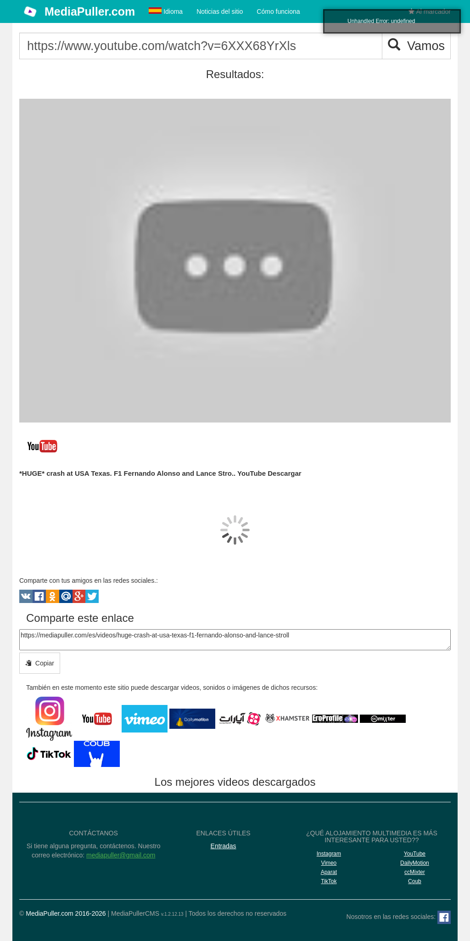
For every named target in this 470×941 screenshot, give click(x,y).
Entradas (223, 846)
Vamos (416, 46)
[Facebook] (444, 917)
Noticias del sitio (219, 11)
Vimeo (328, 863)
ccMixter (414, 872)
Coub (414, 881)
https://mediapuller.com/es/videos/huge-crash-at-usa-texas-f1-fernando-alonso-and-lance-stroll (235, 639)
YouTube (414, 854)
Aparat (329, 872)
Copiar (39, 663)
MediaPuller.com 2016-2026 (66, 913)
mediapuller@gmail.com (120, 855)
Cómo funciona (278, 11)
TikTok (328, 881)
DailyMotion (414, 863)
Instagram (329, 854)
